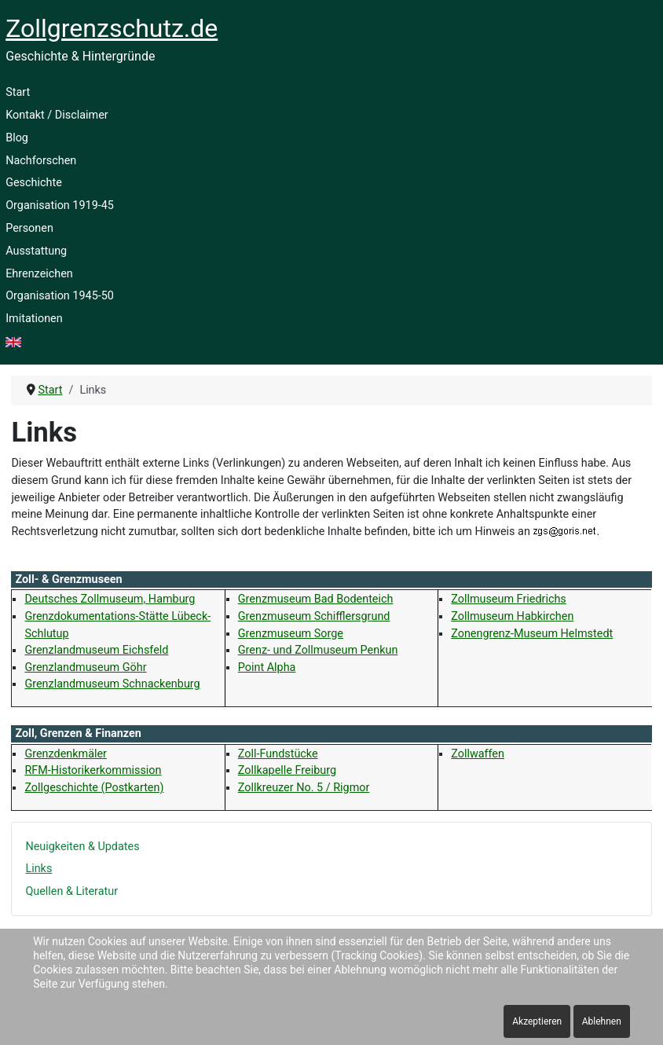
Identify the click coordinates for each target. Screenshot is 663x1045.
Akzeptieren (537, 1021)
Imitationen (34, 318)
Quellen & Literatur (71, 891)
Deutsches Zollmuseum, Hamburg (109, 599)
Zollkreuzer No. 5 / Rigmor (304, 787)
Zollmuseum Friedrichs (508, 599)
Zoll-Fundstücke (278, 754)
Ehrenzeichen (39, 273)
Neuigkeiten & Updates (82, 846)
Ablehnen (601, 1021)
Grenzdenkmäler (65, 754)
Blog (16, 138)
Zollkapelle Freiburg (287, 770)
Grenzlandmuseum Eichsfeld (96, 650)
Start (17, 92)
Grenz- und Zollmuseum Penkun (318, 650)
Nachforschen (40, 160)
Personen (29, 228)
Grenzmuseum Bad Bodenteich (316, 599)
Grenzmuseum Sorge (290, 633)
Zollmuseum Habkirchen (512, 616)
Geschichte (33, 182)
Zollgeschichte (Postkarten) (93, 787)
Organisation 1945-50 (59, 295)
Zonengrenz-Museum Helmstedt (532, 633)
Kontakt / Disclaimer (56, 115)
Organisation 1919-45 (59, 205)
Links (38, 868)
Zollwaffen (477, 754)
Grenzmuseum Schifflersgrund (314, 616)
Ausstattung (36, 251)
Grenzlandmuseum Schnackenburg (112, 684)
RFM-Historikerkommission (92, 770)
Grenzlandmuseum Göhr (85, 667)
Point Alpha (267, 667)
